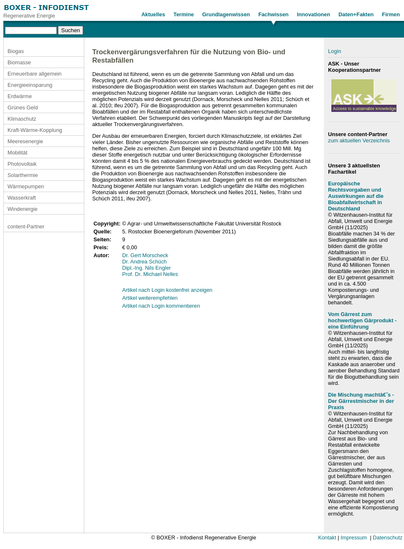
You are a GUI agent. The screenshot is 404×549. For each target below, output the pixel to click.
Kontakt (327, 537)
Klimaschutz (22, 119)
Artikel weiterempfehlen (150, 298)
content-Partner (26, 226)
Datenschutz (387, 537)
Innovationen (313, 14)
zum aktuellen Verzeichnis (359, 140)
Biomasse (19, 62)
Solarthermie (23, 175)
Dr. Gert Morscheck (145, 255)
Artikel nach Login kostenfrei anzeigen (167, 290)
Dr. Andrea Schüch (144, 261)
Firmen (391, 14)
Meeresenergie (25, 141)
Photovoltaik (22, 164)
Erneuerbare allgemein (34, 74)
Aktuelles (153, 14)
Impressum (354, 537)
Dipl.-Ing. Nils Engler (146, 268)
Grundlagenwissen (226, 14)
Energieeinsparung (30, 85)
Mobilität (18, 152)
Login (334, 51)
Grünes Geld (23, 107)
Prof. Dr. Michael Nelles (150, 274)
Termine (184, 14)
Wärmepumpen (26, 186)
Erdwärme (20, 96)
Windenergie (23, 209)
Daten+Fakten (356, 14)
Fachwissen (273, 14)
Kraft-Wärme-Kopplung (35, 130)
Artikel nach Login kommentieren (161, 306)
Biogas (16, 51)
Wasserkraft (22, 198)
